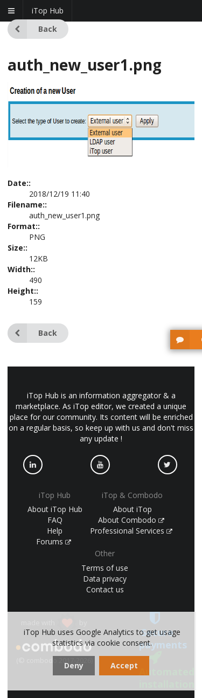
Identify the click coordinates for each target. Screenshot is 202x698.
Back (32, 29)
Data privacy (105, 578)
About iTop (132, 509)
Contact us (105, 589)
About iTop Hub (54, 509)
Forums (54, 541)
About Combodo (131, 520)
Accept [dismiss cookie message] (124, 665)
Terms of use (104, 568)
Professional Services (131, 531)
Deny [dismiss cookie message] (73, 665)
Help (54, 531)
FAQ (54, 520)
